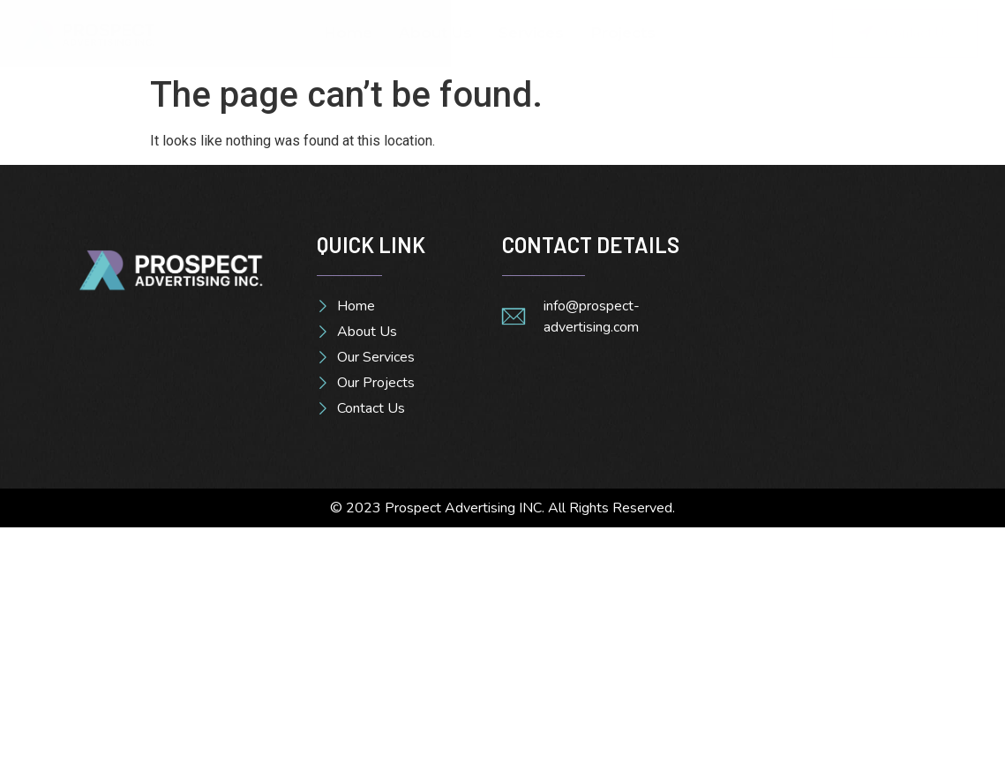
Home (348, 32)
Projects (623, 32)
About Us (435, 32)
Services (531, 32)
